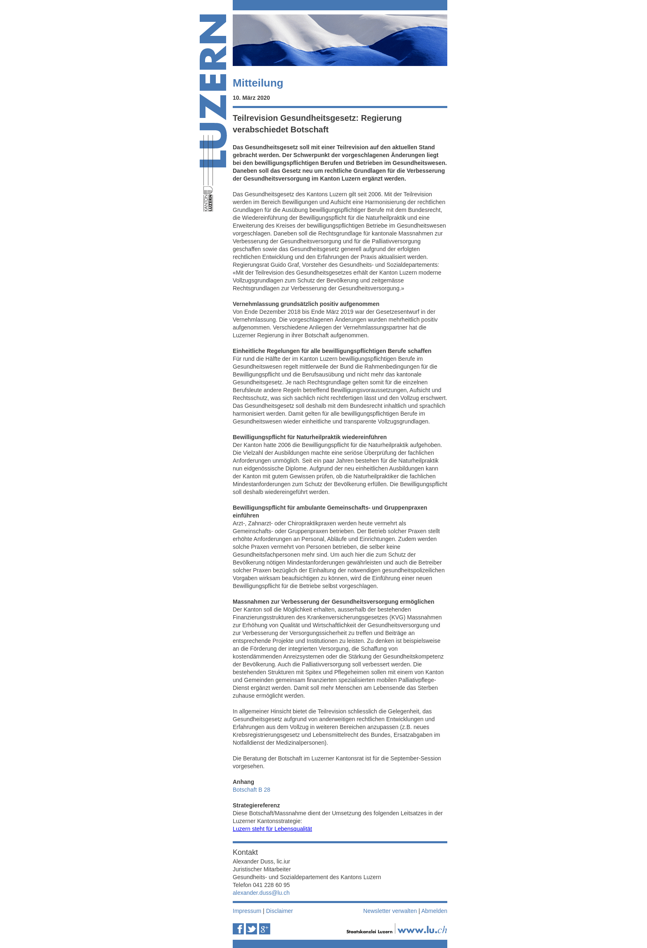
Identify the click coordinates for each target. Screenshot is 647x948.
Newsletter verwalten (390, 911)
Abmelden (434, 911)
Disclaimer (279, 911)
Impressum (247, 911)
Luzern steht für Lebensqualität (272, 829)
